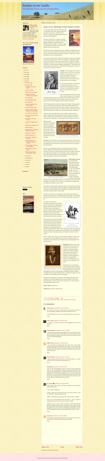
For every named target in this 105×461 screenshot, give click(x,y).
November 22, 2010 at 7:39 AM (62, 357)
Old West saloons (29, 127)
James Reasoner (51, 357)
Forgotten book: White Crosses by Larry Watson (31, 95)
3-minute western (29, 97)
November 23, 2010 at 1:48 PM (60, 415)
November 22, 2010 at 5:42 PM (60, 366)
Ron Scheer (50, 383)
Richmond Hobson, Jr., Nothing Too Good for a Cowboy (31, 142)
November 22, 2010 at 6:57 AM (61, 343)
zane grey (73, 299)
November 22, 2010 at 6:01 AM (60, 320)
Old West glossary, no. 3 (30, 135)
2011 (25, 78)
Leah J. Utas (50, 320)
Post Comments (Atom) (53, 450)
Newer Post (45, 447)
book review (53, 299)
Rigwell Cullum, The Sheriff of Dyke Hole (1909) (31, 130)
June (26, 164)
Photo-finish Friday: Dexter (31, 92)
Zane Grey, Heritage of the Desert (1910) (31, 105)
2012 (25, 76)
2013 (25, 74)
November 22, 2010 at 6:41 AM (62, 330)
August (27, 160)
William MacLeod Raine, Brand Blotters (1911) (30, 152)
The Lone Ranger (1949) (30, 100)
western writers (67, 299)
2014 (25, 72)
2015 (25, 70)
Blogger (65, 458)
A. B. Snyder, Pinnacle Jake (31, 113)
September (28, 158)
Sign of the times (29, 102)
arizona (48, 299)
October (27, 156)
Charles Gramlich (51, 330)
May (26, 166)
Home (62, 447)
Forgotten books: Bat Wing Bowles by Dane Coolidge (31, 110)
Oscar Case (49, 415)
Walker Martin (50, 343)
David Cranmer (50, 308)
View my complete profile (28, 38)
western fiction (60, 299)
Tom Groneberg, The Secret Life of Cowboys (31, 146)
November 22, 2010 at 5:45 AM (61, 308)
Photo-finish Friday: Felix (30, 107)
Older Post (79, 447)
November (27, 85)
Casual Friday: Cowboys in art (31, 125)
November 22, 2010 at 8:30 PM (62, 383)
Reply (48, 316)
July (26, 162)
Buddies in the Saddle (36, 5)
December (27, 82)
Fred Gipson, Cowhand (30, 133)
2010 (25, 81)
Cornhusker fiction (29, 90)
